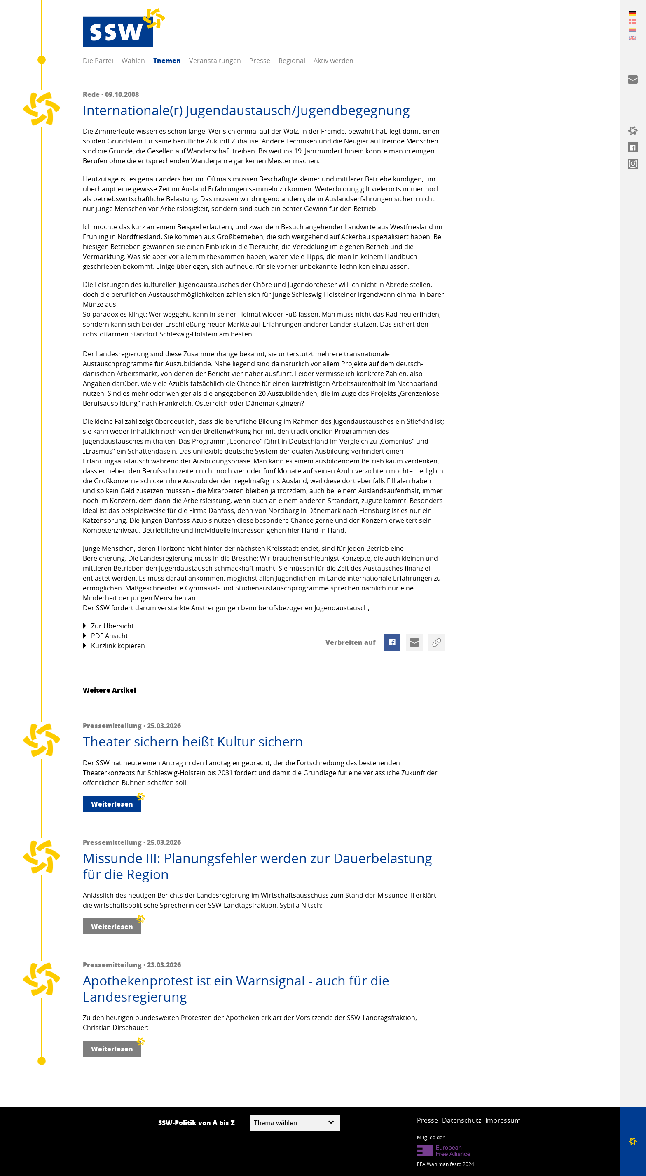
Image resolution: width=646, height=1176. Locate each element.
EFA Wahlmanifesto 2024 (445, 1164)
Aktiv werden (333, 60)
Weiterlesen (116, 802)
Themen (167, 60)
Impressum (503, 1120)
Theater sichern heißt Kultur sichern (193, 741)
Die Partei (98, 60)
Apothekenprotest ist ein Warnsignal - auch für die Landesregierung (236, 988)
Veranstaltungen (215, 60)
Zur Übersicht (108, 626)
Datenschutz (461, 1120)
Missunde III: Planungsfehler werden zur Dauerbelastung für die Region (257, 866)
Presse (259, 60)
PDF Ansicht (105, 636)
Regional (292, 60)
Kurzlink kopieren (114, 646)
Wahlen (133, 60)
